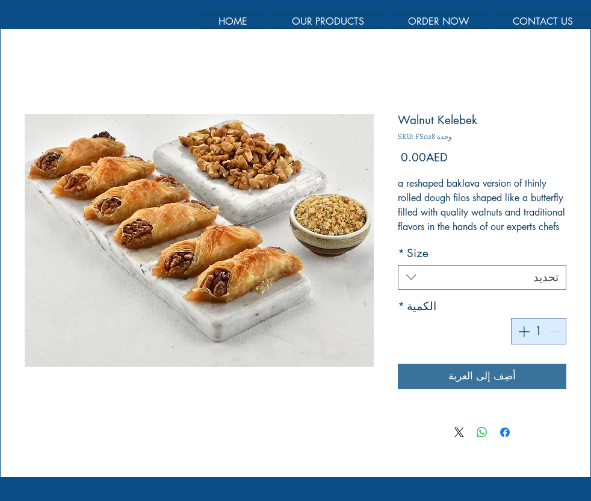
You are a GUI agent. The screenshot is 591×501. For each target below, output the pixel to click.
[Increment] (523, 331)
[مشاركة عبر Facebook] (505, 432)
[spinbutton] (539, 331)
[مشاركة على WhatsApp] (482, 432)
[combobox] (482, 277)
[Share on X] (459, 432)
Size (413, 253)
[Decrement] (555, 331)
